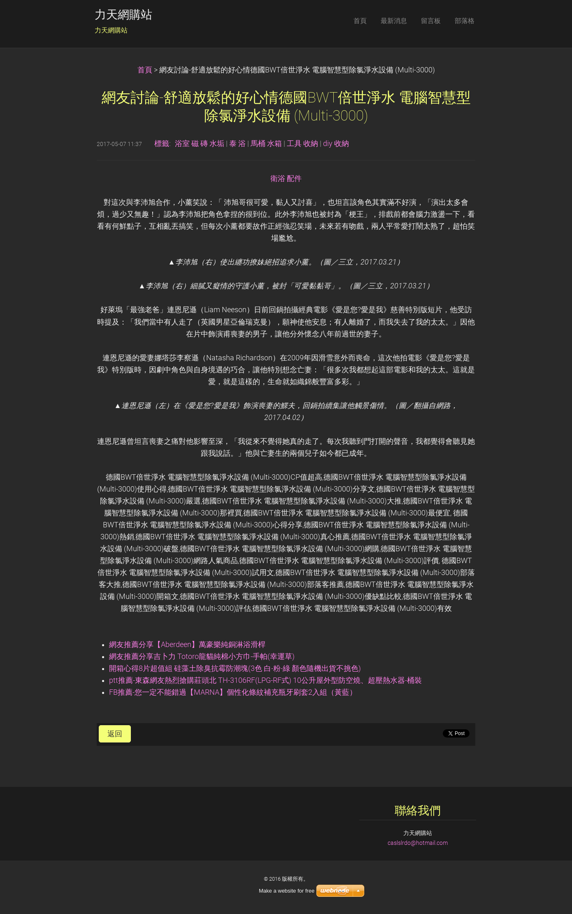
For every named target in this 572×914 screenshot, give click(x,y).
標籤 (161, 143)
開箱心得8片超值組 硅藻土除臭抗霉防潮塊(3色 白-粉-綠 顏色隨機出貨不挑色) (235, 668)
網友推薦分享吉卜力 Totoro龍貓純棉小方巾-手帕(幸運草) (202, 656)
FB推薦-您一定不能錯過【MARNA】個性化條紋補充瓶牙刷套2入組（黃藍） (233, 692)
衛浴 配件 (286, 178)
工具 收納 (302, 143)
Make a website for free (286, 891)
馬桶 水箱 (266, 143)
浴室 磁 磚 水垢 (199, 143)
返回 (114, 734)
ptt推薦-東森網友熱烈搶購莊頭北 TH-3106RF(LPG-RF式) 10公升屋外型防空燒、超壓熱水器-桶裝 (265, 680)
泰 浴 (237, 143)
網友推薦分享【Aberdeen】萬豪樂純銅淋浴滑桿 (187, 644)
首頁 (144, 70)
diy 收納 (336, 143)
